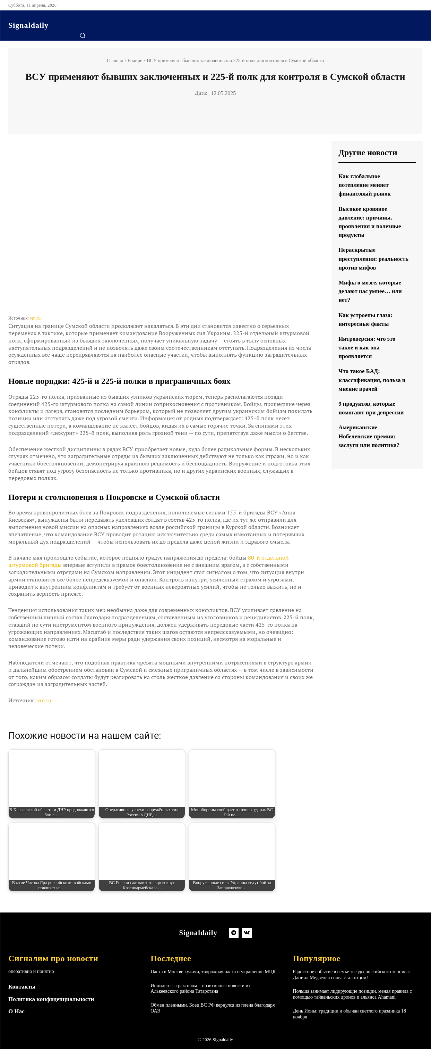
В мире (135, 60)
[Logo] (28, 25)
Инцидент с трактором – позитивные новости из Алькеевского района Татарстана (200, 988)
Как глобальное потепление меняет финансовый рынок (366, 185)
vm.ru (44, 700)
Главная (115, 60)
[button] (82, 35)
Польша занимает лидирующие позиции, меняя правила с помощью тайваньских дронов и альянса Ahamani (352, 994)
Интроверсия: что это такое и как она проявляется (368, 356)
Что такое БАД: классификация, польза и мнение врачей (371, 389)
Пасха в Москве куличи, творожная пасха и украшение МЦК (213, 971)
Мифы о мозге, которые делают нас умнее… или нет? (372, 300)
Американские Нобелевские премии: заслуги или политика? (371, 445)
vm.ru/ (36, 318)
